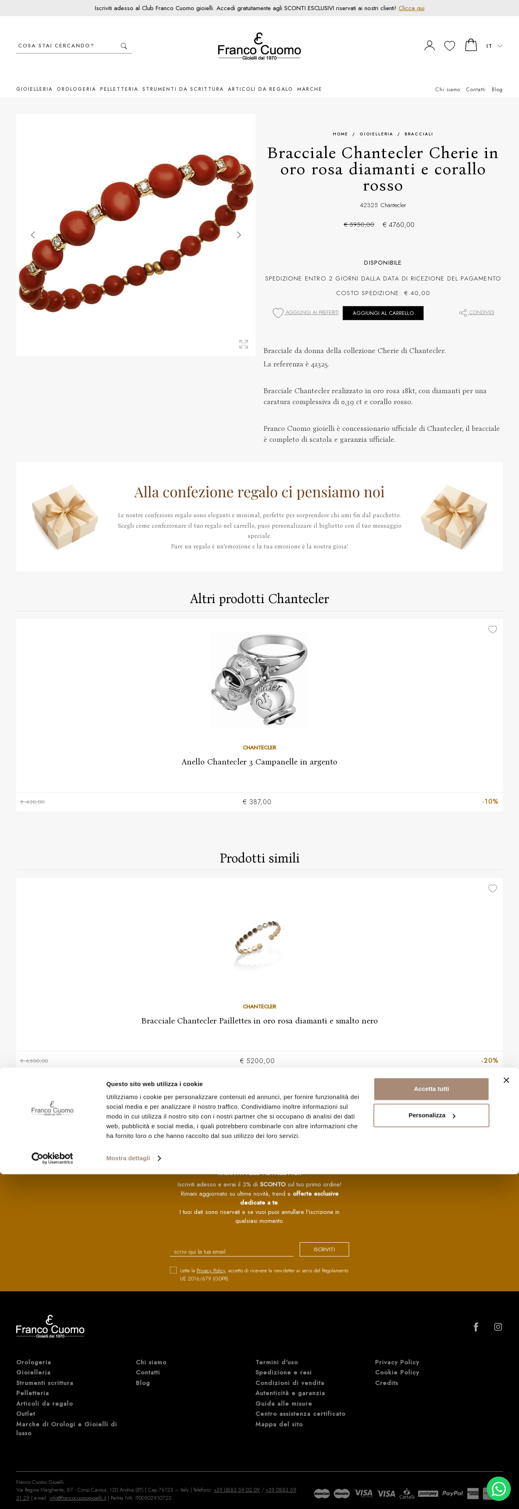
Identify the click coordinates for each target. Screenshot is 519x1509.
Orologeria (76, 77)
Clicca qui (412, 8)
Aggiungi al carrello (383, 301)
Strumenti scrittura (44, 1372)
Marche (309, 77)
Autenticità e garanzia (290, 1382)
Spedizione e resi (283, 1361)
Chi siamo (447, 77)
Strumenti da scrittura (183, 77)
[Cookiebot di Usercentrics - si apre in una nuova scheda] (52, 1493)
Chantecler (393, 192)
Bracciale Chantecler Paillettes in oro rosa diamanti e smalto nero (259, 1009)
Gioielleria (34, 77)
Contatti (476, 77)
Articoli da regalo (260, 77)
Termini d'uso (276, 1351)
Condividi (476, 300)
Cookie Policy (397, 1361)
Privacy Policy (211, 1260)
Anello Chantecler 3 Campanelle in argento (259, 749)
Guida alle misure (283, 1392)
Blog (497, 77)
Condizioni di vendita (289, 1372)
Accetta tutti (431, 1423)
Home (340, 122)
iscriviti (317, 1239)
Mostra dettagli (128, 1493)
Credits (386, 1372)
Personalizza (432, 1450)
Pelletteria (119, 77)
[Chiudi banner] (506, 1415)
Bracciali (419, 122)
